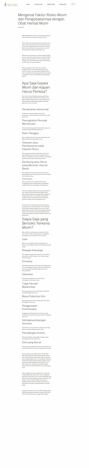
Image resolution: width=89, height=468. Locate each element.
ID (72, 4)
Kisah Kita (62, 4)
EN (74, 4)
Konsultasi (38, 4)
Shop (28, 4)
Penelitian (51, 4)
